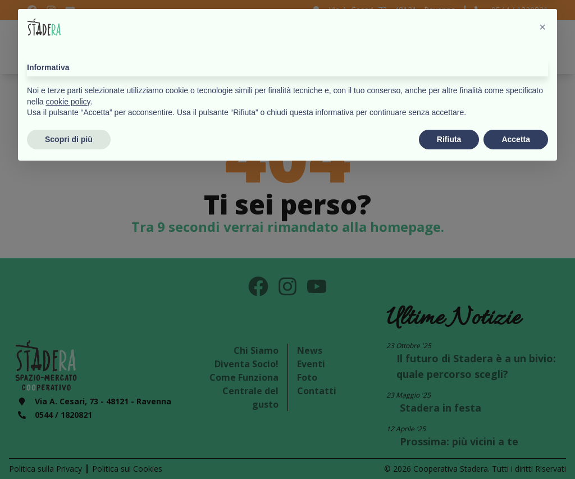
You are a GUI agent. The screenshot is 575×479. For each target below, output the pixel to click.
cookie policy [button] (67, 410)
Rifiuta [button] (449, 448)
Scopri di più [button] (69, 448)
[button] (542, 336)
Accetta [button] (515, 448)
